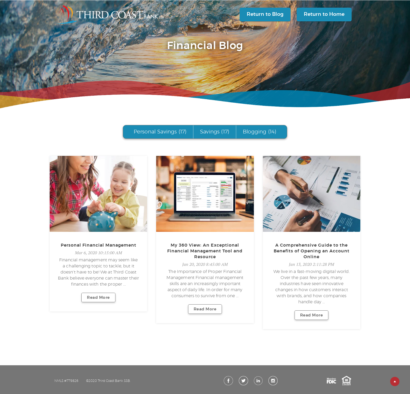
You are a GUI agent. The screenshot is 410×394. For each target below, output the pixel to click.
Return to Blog (265, 14)
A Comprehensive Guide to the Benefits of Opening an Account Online (312, 251)
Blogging (259, 131)
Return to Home (324, 14)
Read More (98, 298)
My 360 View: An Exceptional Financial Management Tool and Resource (205, 251)
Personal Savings (160, 131)
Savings (214, 131)
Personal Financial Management (98, 245)
